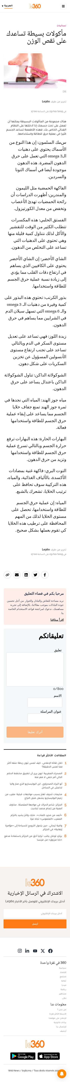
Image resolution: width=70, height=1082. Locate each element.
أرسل (35, 923)
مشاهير (62, 993)
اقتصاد (63, 972)
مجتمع (63, 976)
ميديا (64, 985)
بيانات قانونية (60, 1022)
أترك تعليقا (35, 732)
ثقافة (63, 980)
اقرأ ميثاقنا (57, 620)
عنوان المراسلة (51, 711)
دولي (64, 998)
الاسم (58, 696)
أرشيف (63, 1031)
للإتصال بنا (61, 1026)
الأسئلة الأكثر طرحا (57, 1013)
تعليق (58, 650)
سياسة (62, 968)
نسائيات (61, 25)
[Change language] (8, 6)
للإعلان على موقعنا (57, 1018)
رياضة (63, 989)
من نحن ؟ (61, 1009)
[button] (61, 1073)
